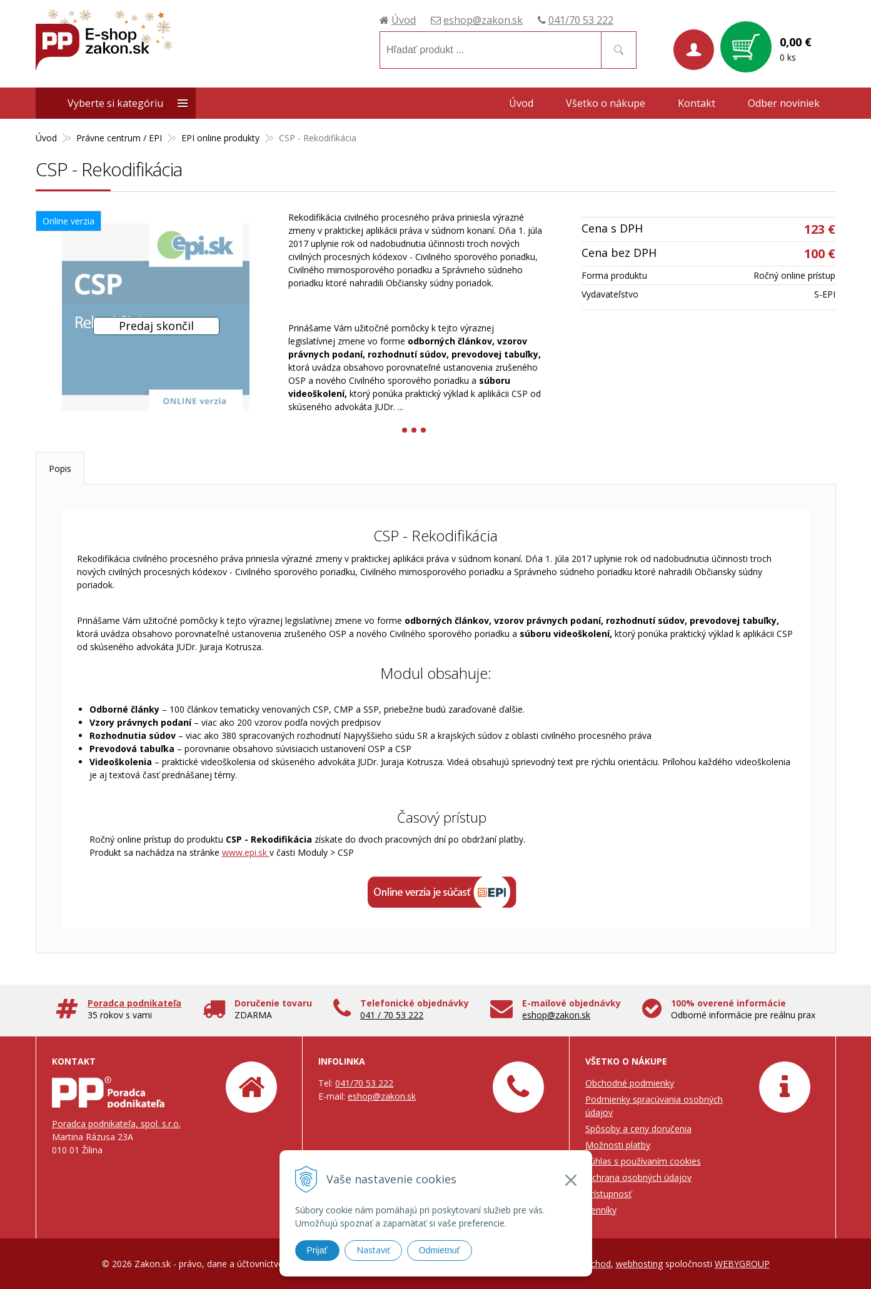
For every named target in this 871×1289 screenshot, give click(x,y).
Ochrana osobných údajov (638, 1177)
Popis (60, 468)
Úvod (403, 20)
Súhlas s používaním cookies (643, 1161)
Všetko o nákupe (605, 103)
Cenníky (601, 1210)
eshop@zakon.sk (483, 20)
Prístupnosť (608, 1194)
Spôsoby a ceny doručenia (638, 1129)
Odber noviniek (784, 103)
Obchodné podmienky (629, 1083)
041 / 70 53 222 (391, 1015)
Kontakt (696, 103)
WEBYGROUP (742, 1264)
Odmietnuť (439, 1250)
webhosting (639, 1264)
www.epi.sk (245, 852)
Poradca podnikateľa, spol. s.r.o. (116, 1124)
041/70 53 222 (580, 20)
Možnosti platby (617, 1145)
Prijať (317, 1250)
